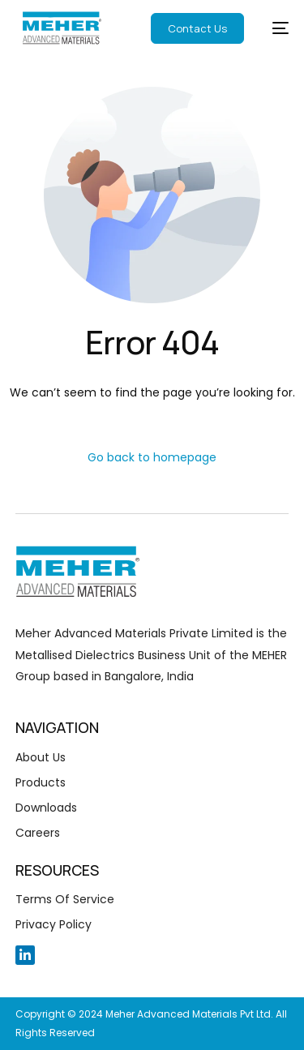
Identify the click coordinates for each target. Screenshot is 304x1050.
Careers (37, 833)
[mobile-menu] (270, 28)
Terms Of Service (64, 899)
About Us (40, 757)
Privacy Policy (53, 924)
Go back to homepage (152, 457)
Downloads (46, 807)
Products (40, 782)
